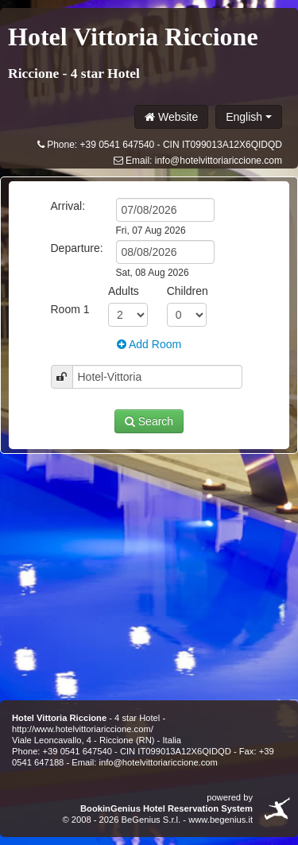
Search (149, 421)
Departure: (77, 248)
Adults (123, 291)
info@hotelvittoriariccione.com (218, 160)
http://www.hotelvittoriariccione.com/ (82, 729)
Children (187, 291)
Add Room (149, 344)
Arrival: (68, 206)
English (249, 116)
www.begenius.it (220, 819)
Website (171, 116)
